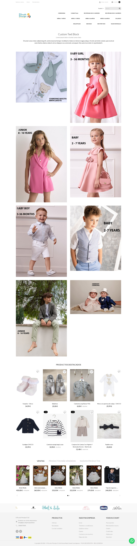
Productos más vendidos (62, 461)
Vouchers (109, 537)
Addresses (109, 534)
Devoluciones (35, 2)
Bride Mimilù (22, 488)
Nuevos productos (90, 461)
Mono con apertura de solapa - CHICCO (109, 404)
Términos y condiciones (86, 525)
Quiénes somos (83, 528)
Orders (108, 528)
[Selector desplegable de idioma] (101, 8)
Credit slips (109, 531)
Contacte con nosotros (86, 534)
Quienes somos (20, 2)
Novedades (55, 525)
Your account (112, 518)
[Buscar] (113, 8)
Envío (28, 2)
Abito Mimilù (58, 488)
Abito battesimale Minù (41, 488)
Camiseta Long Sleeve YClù (82, 404)
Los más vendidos (57, 528)
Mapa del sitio (83, 537)
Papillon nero (109, 444)
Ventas (40, 461)
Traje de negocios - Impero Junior (115, 488)
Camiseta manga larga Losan (55, 444)
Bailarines (55, 404)
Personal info (110, 523)
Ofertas (54, 523)
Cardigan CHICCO (27, 444)
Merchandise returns (112, 525)
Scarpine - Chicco (28, 404)
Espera (81, 531)
